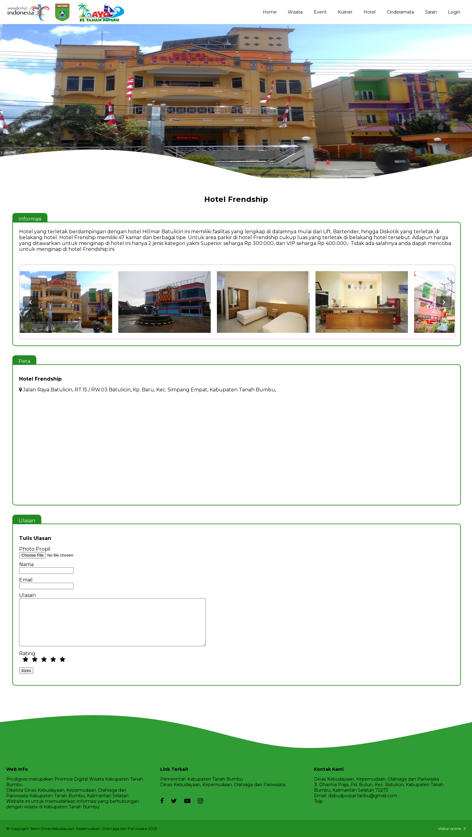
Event (320, 12)
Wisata (295, 12)
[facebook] (162, 798)
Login (454, 12)
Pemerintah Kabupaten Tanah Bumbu (201, 779)
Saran (431, 12)
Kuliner (345, 12)
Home (270, 12)
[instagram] (197, 801)
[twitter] (171, 801)
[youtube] (184, 801)
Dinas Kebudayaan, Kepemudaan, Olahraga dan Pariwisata (222, 784)
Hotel (370, 12)
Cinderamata (400, 12)
